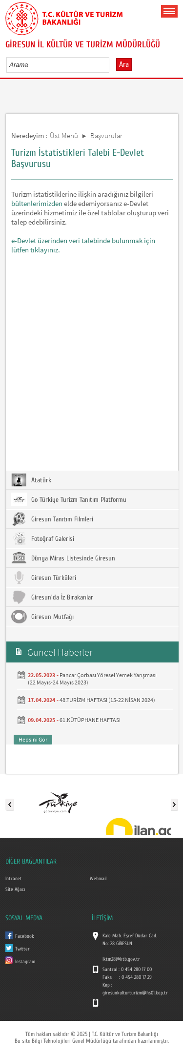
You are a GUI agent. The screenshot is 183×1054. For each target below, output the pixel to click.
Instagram (25, 962)
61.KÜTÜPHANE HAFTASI (90, 719)
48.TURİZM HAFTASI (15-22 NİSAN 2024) (107, 699)
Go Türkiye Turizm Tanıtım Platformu (68, 499)
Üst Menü (64, 135)
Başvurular (106, 135)
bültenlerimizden (37, 203)
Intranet (13, 879)
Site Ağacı (15, 889)
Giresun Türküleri (43, 577)
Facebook (24, 936)
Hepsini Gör (33, 739)
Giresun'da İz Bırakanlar (52, 597)
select (112, 64)
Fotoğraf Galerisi (42, 538)
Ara (124, 64)
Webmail (98, 879)
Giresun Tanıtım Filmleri (52, 519)
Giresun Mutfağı (42, 616)
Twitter (22, 949)
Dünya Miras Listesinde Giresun (63, 558)
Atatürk (31, 480)
